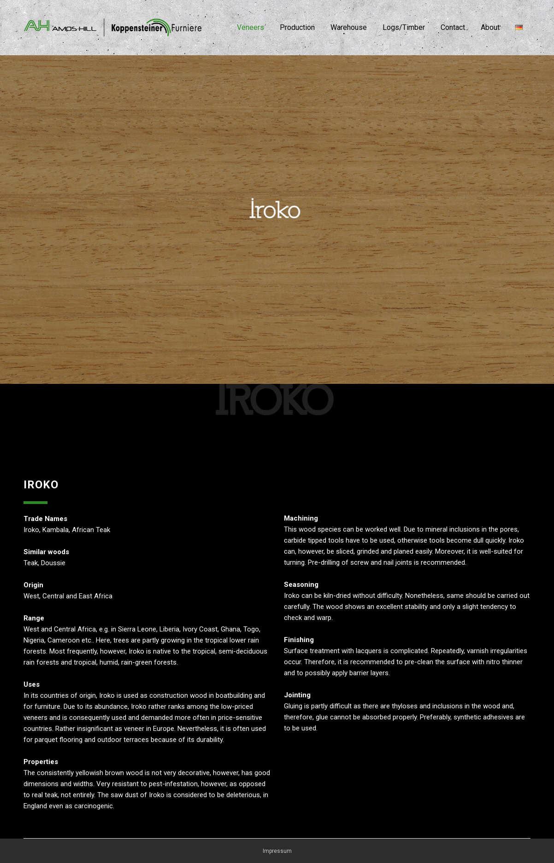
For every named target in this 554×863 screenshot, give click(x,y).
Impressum (277, 851)
